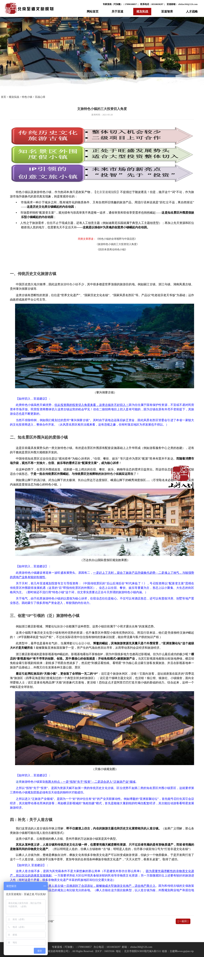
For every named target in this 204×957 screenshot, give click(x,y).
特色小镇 (27, 97)
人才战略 (192, 11)
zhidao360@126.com (188, 4)
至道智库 (167, 11)
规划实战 (142, 11)
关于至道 (117, 11)
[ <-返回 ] (183, 921)
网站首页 (93, 11)
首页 (3, 97)
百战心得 (40, 97)
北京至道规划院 (106, 192)
